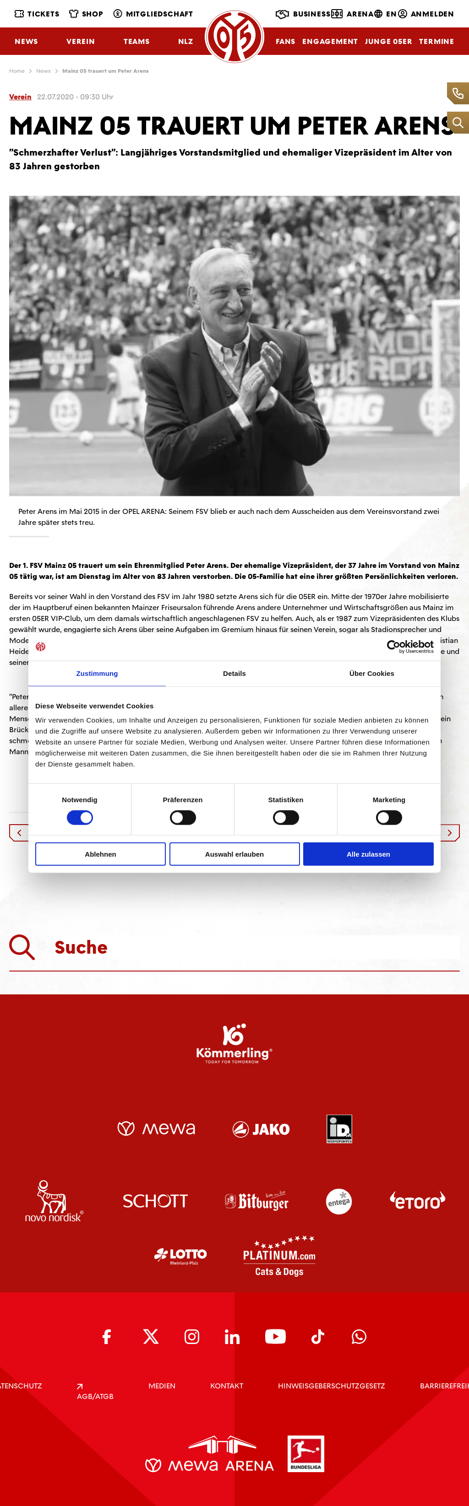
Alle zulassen (368, 854)
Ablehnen (100, 854)
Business (303, 15)
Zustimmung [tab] (97, 673)
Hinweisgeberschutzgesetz (331, 1386)
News (26, 41)
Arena (352, 14)
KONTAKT (226, 1386)
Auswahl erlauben (234, 854)
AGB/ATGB (95, 1392)
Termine (436, 41)
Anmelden (426, 14)
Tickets (37, 14)
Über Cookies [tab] (371, 673)
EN (385, 14)
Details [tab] (234, 673)
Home (17, 71)
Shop (86, 14)
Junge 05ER (388, 41)
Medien (161, 1386)
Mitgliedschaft (153, 14)
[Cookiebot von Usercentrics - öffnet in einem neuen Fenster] (394, 646)
